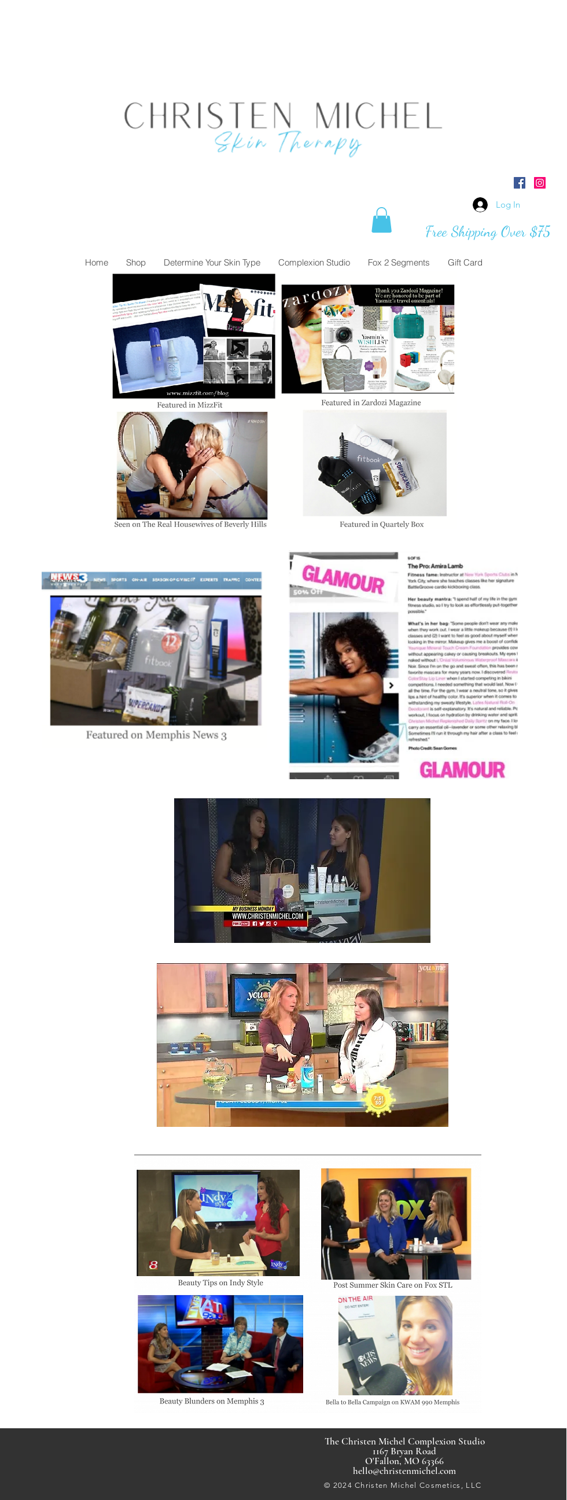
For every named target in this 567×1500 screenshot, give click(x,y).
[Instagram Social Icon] (540, 183)
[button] (381, 220)
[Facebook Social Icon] (519, 183)
